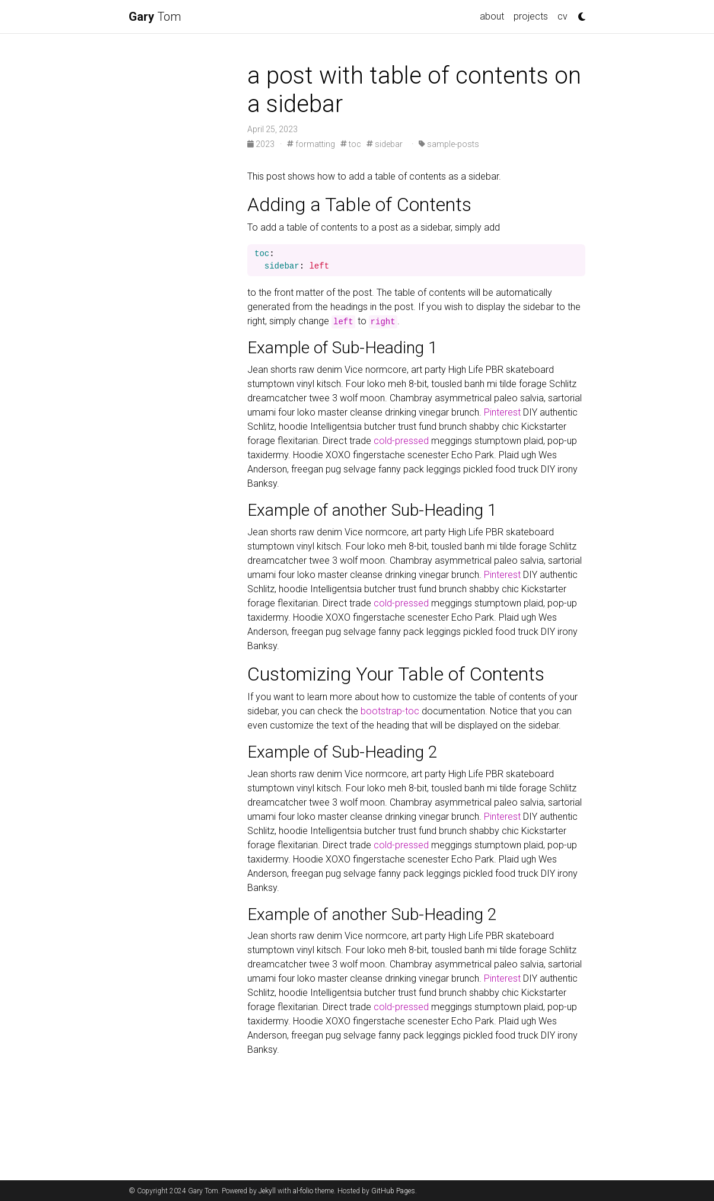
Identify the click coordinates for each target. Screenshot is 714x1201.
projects (531, 16)
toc (350, 144)
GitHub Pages (393, 1191)
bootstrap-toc (390, 711)
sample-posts (449, 144)
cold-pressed (401, 440)
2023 (261, 144)
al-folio (303, 1191)
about (492, 16)
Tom (155, 16)
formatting (311, 144)
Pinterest (502, 412)
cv (562, 16)
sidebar (384, 144)
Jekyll (267, 1191)
